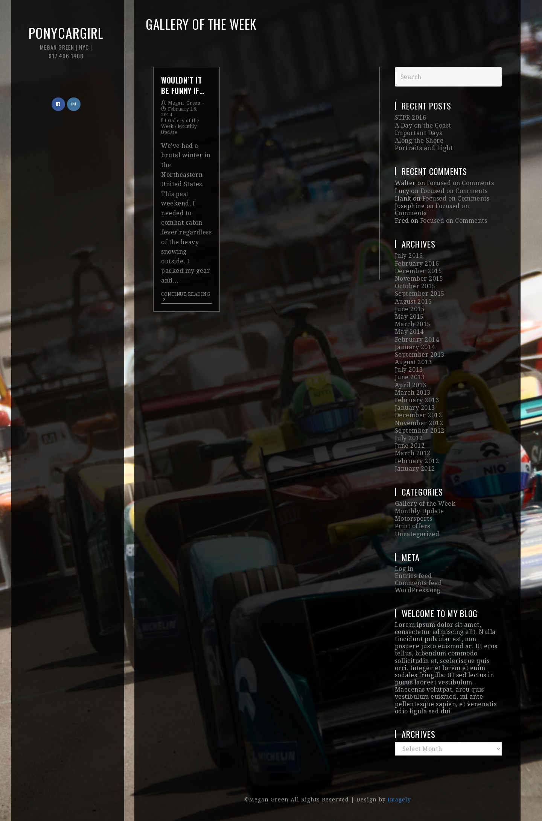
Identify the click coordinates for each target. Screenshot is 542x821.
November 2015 (419, 278)
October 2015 (415, 286)
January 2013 (415, 407)
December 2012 (418, 415)
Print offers (412, 526)
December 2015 (418, 271)
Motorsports (413, 518)
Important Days (418, 133)
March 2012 (413, 453)
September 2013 (420, 354)
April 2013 (410, 385)
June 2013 (410, 377)
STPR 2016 (410, 117)
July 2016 (409, 255)
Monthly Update (419, 511)
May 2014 (409, 331)
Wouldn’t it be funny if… (182, 85)
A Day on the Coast (423, 125)
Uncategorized (417, 534)
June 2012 (410, 445)
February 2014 (417, 339)
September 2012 (420, 430)
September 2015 (420, 293)
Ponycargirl (66, 41)
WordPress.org (417, 590)
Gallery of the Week (425, 503)
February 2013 (417, 400)
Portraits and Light (424, 148)
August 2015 (413, 301)
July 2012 (409, 438)
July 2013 (409, 369)
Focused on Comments (460, 183)
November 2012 (419, 423)
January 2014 (415, 347)
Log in (404, 568)
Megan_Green (184, 103)
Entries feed (413, 575)
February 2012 (417, 461)
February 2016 (417, 263)
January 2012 (415, 468)
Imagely (399, 800)
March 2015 (413, 324)
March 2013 (413, 392)
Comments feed (418, 583)
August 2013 (413, 362)
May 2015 (409, 316)
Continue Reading (185, 297)
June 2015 (410, 309)
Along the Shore (419, 140)
